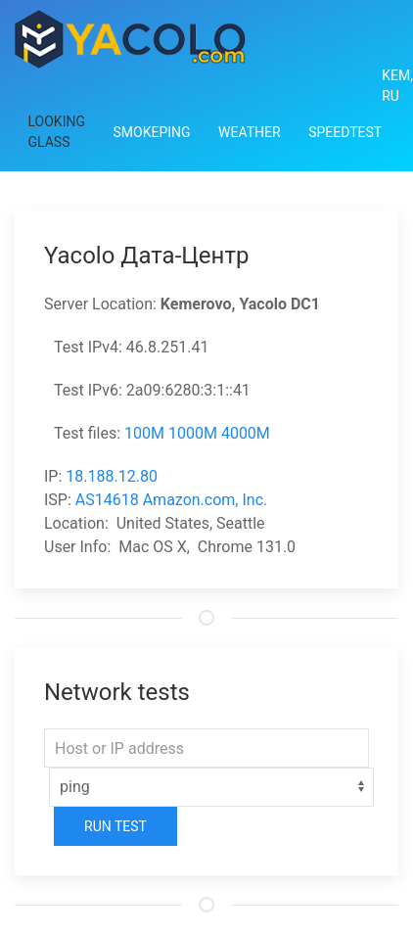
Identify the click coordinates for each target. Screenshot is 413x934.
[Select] (211, 787)
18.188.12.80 (112, 476)
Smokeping (151, 132)
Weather (249, 132)
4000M (245, 433)
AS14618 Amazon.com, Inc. (171, 499)
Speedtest (345, 132)
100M (144, 433)
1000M (192, 433)
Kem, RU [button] (397, 86)
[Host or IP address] (206, 748)
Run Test (115, 826)
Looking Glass (56, 132)
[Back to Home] (130, 39)
